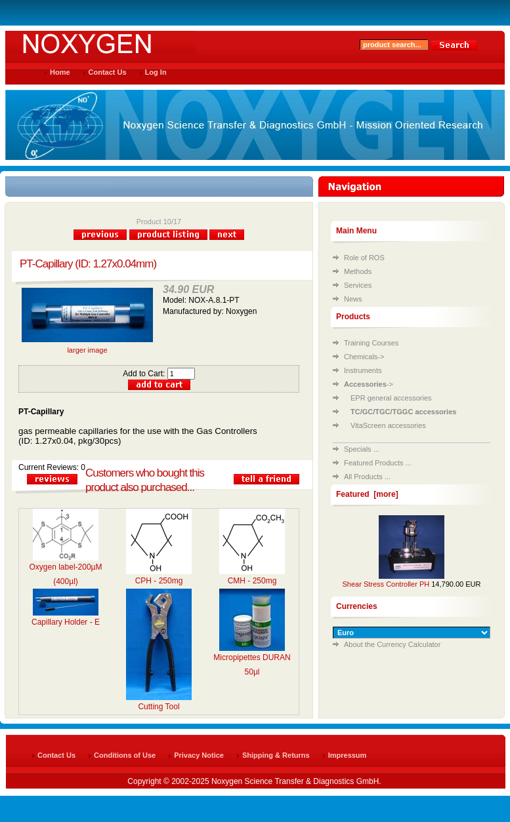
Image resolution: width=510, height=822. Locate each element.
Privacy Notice (199, 755)
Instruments (362, 370)
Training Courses (371, 343)
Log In (156, 72)
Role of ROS (364, 258)
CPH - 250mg (159, 580)
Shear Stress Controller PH (386, 584)
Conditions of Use (125, 755)
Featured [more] (367, 494)
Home (60, 72)
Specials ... (361, 449)
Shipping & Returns (276, 755)
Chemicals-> (364, 357)
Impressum (347, 755)
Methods (358, 271)
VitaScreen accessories (388, 425)
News (353, 299)
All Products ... (367, 476)
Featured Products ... (378, 463)
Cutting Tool (158, 706)
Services (358, 285)
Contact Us (108, 72)
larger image (87, 346)
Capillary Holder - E (66, 622)
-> (368, 384)
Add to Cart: (158, 374)
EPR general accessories (391, 398)
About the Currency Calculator (392, 644)
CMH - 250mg (252, 580)
